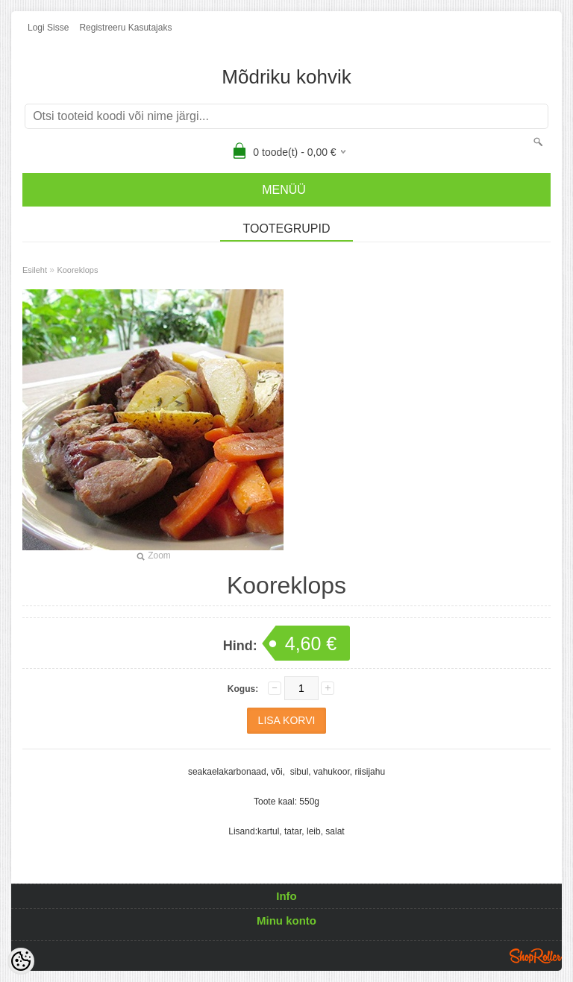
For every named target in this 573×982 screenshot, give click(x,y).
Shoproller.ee (536, 955)
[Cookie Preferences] (20, 961)
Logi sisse (48, 27)
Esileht (34, 269)
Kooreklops (77, 269)
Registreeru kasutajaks (125, 27)
